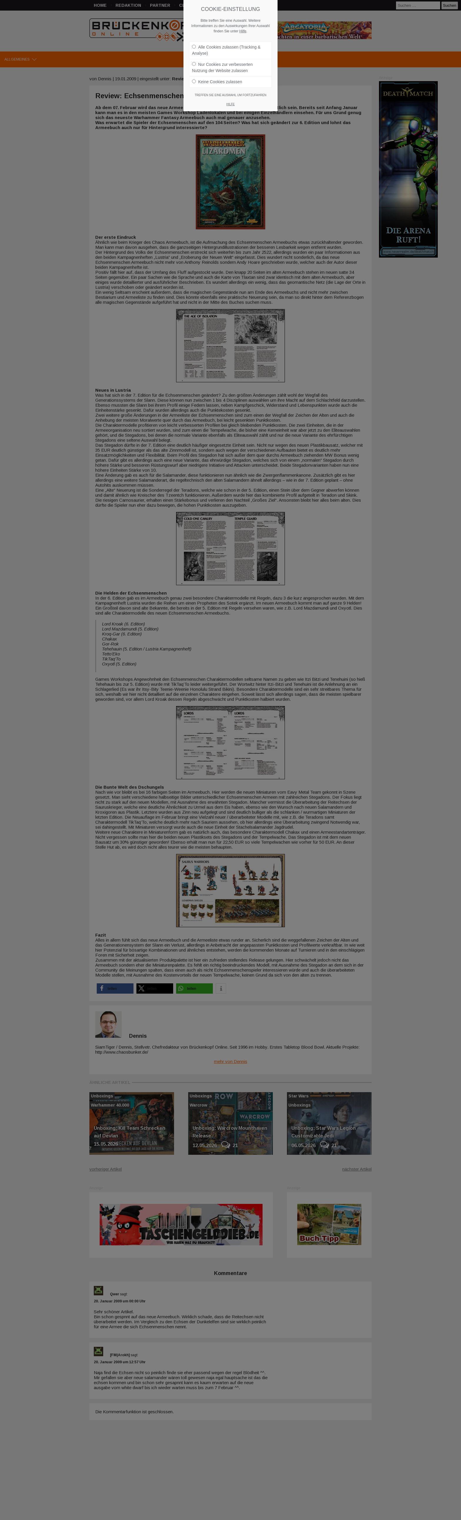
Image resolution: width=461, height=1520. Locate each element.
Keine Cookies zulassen (217, 81)
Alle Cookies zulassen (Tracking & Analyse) (226, 50)
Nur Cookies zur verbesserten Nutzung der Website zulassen (222, 67)
